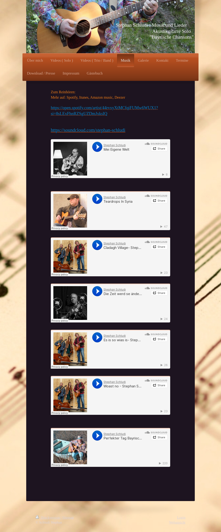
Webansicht (177, 522)
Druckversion (48, 517)
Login (181, 517)
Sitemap (68, 517)
